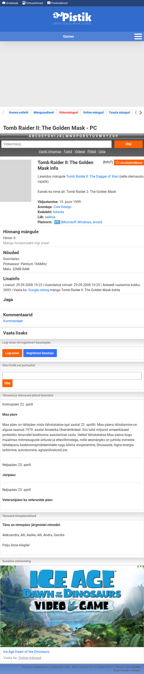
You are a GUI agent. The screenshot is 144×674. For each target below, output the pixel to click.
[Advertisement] (72, 74)
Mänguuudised (44, 112)
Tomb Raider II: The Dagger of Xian (92, 176)
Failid (68, 151)
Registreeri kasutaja (40, 353)
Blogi (116, 670)
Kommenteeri (13, 321)
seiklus (50, 217)
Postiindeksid (57, 3)
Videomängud (68, 112)
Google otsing (38, 290)
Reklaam (135, 670)
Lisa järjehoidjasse (129, 162)
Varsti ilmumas (50, 151)
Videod (80, 151)
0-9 (115, 136)
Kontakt (125, 670)
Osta (102, 151)
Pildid (92, 151)
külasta (58, 212)
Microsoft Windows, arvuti (81, 222)
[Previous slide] (3, 112)
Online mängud (93, 112)
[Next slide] (140, 112)
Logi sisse (12, 353)
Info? (108, 162)
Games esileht (18, 112)
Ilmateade (10, 3)
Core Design (62, 207)
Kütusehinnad (32, 3)
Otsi (129, 144)
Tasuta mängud (119, 112)
